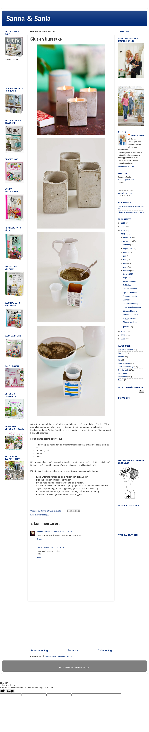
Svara (39, 539)
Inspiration (122, 377)
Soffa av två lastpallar (132, 307)
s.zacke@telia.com (126, 180)
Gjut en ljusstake (130, 292)
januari (126, 327)
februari (126, 271)
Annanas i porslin (130, 296)
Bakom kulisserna (125, 350)
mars (125, 267)
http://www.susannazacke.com (131, 212)
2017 (123, 227)
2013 (123, 335)
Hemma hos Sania (130, 315)
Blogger (86, 667)
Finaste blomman (130, 289)
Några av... (127, 278)
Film (120, 360)
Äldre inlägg (105, 650)
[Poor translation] (10, 691)
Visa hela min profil (126, 167)
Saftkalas (127, 285)
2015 (123, 234)
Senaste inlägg (39, 650)
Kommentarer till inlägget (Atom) (58, 656)
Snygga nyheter (129, 318)
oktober (126, 245)
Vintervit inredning (130, 304)
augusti (126, 252)
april (125, 263)
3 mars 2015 (128, 274)
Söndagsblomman (130, 311)
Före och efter (124, 363)
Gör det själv (43, 515)
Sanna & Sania (28, 18)
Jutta (39, 547)
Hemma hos (123, 373)
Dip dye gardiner (130, 322)
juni (125, 256)
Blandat (121, 353)
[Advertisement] (71, 625)
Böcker (121, 357)
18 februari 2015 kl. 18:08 (61, 531)
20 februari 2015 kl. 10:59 (53, 547)
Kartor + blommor (130, 281)
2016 (123, 230)
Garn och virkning (125, 367)
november (127, 241)
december (127, 237)
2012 (123, 339)
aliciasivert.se (43, 531)
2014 (123, 331)
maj (125, 260)
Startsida (72, 650)
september (128, 248)
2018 (123, 223)
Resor (120, 380)
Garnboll (126, 300)
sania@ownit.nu (125, 193)
